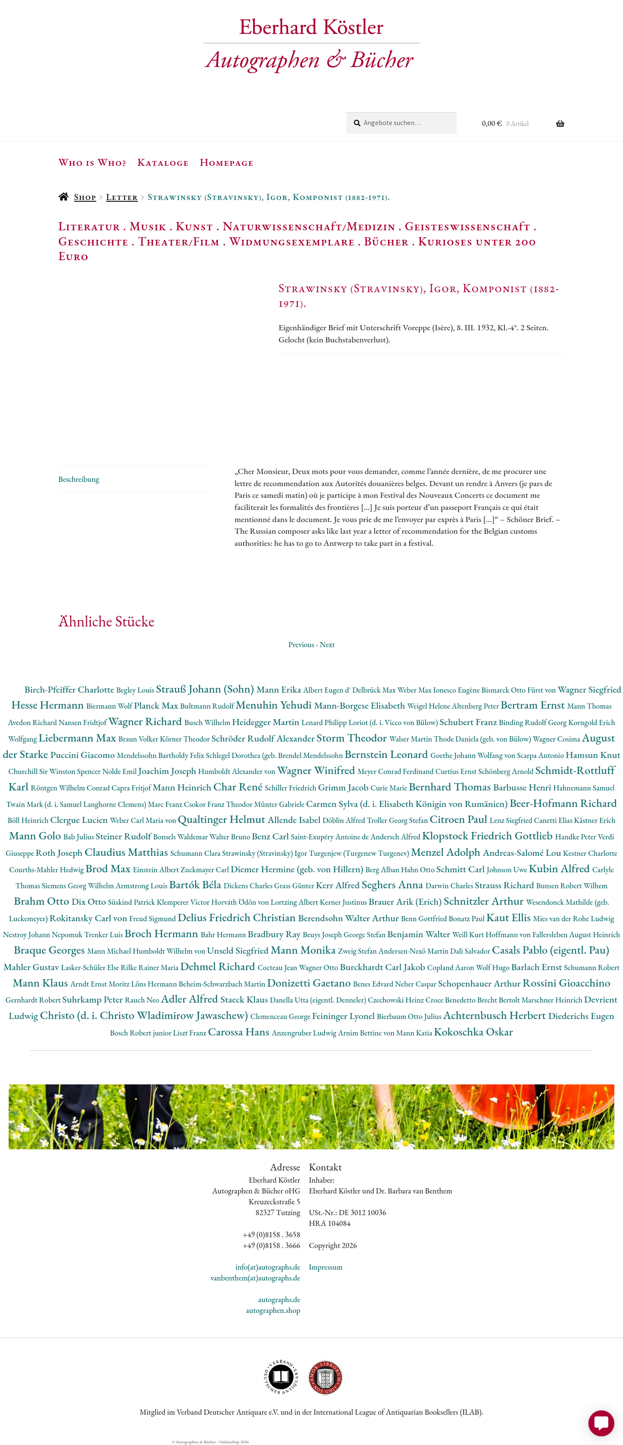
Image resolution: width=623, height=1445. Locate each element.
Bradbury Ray (275, 934)
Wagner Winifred (317, 769)
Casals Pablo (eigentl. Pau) (550, 949)
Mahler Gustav (32, 967)
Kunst (194, 226)
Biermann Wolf (110, 706)
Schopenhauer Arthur (480, 983)
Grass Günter (295, 885)
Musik (148, 226)
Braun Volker (139, 739)
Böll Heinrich (29, 820)
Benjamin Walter (419, 934)
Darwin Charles (450, 885)
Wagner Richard (146, 721)
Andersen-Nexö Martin (414, 951)
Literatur (89, 226)
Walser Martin (411, 739)
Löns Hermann (155, 984)
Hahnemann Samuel (584, 788)
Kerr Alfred (339, 885)
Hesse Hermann (48, 704)
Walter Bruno (230, 837)
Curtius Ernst (456, 771)
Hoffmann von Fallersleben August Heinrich (552, 934)
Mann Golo (36, 835)
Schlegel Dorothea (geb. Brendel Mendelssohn (275, 755)
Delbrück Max (374, 690)
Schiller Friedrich (291, 788)
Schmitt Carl (461, 869)
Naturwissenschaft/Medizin (309, 226)
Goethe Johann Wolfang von (473, 755)
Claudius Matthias (127, 851)
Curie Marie (390, 788)
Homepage (227, 162)
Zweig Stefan (358, 951)
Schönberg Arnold (506, 771)
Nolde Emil (120, 771)
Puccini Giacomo (83, 754)
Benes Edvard (374, 984)
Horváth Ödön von (240, 902)
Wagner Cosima (557, 739)
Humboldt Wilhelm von (170, 951)
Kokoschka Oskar (473, 1031)
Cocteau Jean (278, 967)
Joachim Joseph (168, 770)
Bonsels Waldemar (181, 837)
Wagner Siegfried (590, 689)
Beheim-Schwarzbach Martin (223, 984)
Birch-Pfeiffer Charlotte (70, 689)
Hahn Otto (419, 869)
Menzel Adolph (447, 851)
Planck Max (157, 705)
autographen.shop (273, 1310)
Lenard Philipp (325, 722)
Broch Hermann (163, 933)
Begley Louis (136, 690)
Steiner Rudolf (124, 836)
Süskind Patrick (132, 902)
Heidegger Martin (266, 722)
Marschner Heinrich (552, 1000)
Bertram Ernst (534, 704)
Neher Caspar (416, 984)
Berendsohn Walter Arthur (349, 918)
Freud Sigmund (153, 918)
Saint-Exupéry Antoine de (330, 837)
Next (327, 644)
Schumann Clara (196, 853)
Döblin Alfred (345, 820)
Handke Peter (576, 837)
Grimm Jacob (344, 787)
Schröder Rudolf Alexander (264, 738)
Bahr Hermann (224, 934)
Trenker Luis (104, 934)
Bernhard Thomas (451, 786)
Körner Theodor (186, 739)
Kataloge (163, 162)
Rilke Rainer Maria (150, 967)
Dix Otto (89, 901)
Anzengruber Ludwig (305, 1033)
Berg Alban (383, 869)
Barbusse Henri (523, 787)
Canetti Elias (554, 820)
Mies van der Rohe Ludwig (573, 918)
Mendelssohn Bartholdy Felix (161, 755)
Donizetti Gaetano (310, 982)
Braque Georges (50, 949)
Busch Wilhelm (208, 722)
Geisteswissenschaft (467, 226)
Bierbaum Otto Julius (410, 1016)
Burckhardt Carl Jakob (383, 967)
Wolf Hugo (493, 967)
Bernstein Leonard (387, 753)
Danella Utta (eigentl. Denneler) (319, 1000)
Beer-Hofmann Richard (563, 802)
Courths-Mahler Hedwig (47, 869)
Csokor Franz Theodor (219, 804)
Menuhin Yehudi (275, 704)
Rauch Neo (143, 1000)
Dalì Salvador (471, 951)
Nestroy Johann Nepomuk (43, 934)
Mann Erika (280, 689)
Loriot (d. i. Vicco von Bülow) (394, 722)
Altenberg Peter (476, 706)
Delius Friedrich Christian (237, 917)
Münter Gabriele (280, 804)
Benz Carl (271, 836)
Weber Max (415, 690)
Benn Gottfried (425, 918)
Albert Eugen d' (328, 690)
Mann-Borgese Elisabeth (360, 705)
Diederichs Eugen (581, 1016)
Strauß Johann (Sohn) (206, 688)
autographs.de (279, 1299)
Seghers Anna (394, 884)
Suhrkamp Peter (93, 999)
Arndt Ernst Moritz (101, 984)
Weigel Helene (429, 706)
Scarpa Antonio (541, 755)
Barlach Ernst (537, 967)
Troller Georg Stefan (398, 820)
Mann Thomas (589, 706)
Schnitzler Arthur (485, 900)
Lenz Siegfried (512, 820)
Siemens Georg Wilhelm (79, 885)
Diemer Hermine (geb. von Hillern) (298, 869)
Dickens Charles (249, 885)
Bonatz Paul (467, 918)
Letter (122, 197)
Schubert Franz (469, 722)
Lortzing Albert (295, 902)
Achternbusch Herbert (495, 1014)
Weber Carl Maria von (144, 820)
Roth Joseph (59, 852)
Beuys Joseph (323, 934)
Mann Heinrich (183, 787)
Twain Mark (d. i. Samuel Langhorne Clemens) (77, 804)
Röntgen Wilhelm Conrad (71, 788)
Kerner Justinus (344, 902)
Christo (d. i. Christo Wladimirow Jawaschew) (145, 1014)
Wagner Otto (319, 967)
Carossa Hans (240, 1031)
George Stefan (365, 934)
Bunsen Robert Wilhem (571, 885)
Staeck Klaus (245, 999)
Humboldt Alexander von (237, 771)
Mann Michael (109, 951)
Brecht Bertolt (499, 1000)
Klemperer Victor (184, 902)
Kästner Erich (595, 820)
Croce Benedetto (451, 1000)
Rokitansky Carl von (89, 918)
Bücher (386, 241)
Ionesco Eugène (457, 690)
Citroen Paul (460, 818)
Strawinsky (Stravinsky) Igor (265, 853)
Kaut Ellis (509, 917)
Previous (301, 644)
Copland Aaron (451, 967)
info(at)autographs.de (267, 1267)
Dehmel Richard (218, 966)
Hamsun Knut (592, 754)
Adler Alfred (191, 998)
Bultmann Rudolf (207, 706)
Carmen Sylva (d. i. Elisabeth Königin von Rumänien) (408, 803)
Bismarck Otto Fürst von (520, 690)
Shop (85, 197)
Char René (239, 786)
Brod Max (109, 868)
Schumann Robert (592, 967)
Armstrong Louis (142, 885)
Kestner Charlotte (590, 853)
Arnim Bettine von (367, 1033)
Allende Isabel (295, 819)
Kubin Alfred (560, 868)
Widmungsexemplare (292, 241)
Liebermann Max (79, 737)
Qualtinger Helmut (223, 818)
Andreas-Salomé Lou (523, 852)
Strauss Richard (505, 885)
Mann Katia (415, 1033)
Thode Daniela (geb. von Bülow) (483, 739)
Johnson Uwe (508, 869)
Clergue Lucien (80, 819)
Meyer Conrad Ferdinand (396, 771)
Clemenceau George (281, 1016)
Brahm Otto (42, 900)
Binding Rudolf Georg (533, 722)
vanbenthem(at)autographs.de (255, 1278)
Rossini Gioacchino (566, 982)
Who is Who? (92, 162)
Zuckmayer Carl (205, 869)
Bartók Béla (196, 884)
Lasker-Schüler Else (91, 967)
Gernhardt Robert (34, 1000)
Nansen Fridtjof (83, 722)
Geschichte (93, 241)
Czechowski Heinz (396, 1000)
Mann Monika (304, 949)
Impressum (326, 1267)
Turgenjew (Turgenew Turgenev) (360, 853)
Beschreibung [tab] (78, 479)
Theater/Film (178, 241)
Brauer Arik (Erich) (406, 901)
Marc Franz (166, 804)
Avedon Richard (33, 722)
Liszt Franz (190, 1033)
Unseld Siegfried (239, 950)
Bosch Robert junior (141, 1033)
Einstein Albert (156, 869)
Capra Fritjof (132, 788)
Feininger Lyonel (344, 1016)
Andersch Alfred (396, 837)
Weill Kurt (468, 934)
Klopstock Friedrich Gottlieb (488, 835)
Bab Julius (80, 837)
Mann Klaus (41, 982)
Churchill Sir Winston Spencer (55, 771)
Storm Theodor (353, 737)
